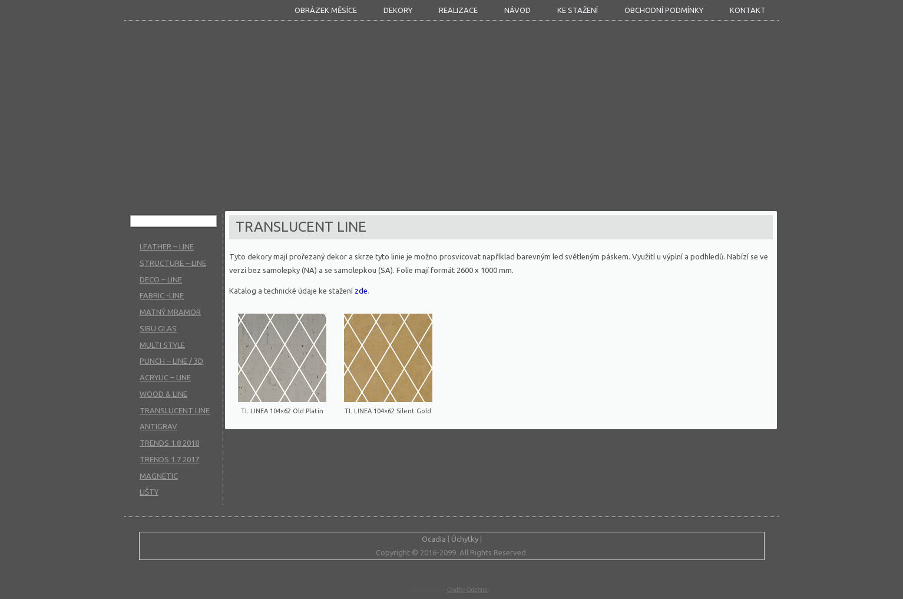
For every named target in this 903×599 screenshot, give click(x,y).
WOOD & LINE (163, 394)
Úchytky (464, 539)
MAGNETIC (159, 476)
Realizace (458, 10)
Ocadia (434, 539)
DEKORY (397, 10)
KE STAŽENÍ (577, 10)
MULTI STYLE (162, 345)
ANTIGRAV (158, 426)
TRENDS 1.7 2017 (169, 459)
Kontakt (748, 10)
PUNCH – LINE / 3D (171, 361)
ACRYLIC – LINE (165, 377)
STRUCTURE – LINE (173, 263)
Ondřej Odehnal (468, 590)
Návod (517, 10)
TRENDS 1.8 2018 (169, 443)
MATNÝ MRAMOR (170, 312)
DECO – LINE (161, 279)
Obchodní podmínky (663, 10)
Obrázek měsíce (326, 10)
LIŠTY (149, 492)
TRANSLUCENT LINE (175, 410)
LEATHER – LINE (167, 246)
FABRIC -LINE (162, 295)
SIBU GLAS (158, 328)
